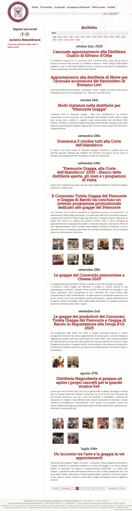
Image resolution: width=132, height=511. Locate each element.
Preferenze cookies (122, 507)
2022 (55, 40)
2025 (72, 40)
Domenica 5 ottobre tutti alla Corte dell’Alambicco (89, 143)
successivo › (113, 488)
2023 (60, 40)
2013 (77, 37)
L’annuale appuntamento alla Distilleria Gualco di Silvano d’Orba (89, 54)
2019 (112, 37)
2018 (106, 37)
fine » (123, 488)
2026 (77, 40)
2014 (83, 37)
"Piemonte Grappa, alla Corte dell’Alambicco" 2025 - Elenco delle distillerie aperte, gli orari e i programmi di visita (89, 174)
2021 (123, 37)
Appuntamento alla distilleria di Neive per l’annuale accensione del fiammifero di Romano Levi (89, 81)
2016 (94, 37)
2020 (117, 37)
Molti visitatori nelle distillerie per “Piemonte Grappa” (89, 107)
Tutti (54, 37)
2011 (65, 37)
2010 (60, 37)
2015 (88, 37)
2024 (66, 40)
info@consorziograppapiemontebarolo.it (28, 503)
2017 (100, 37)
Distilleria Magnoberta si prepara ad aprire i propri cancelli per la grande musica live (89, 382)
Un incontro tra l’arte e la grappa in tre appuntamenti (89, 456)
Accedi (122, 503)
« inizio (55, 488)
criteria (121, 510)
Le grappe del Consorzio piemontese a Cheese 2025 (89, 277)
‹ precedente (65, 488)
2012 (71, 37)
